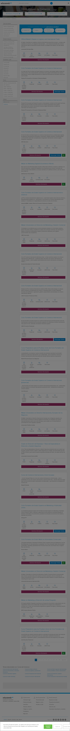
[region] (35, 726)
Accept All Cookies (48, 726)
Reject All (57, 726)
